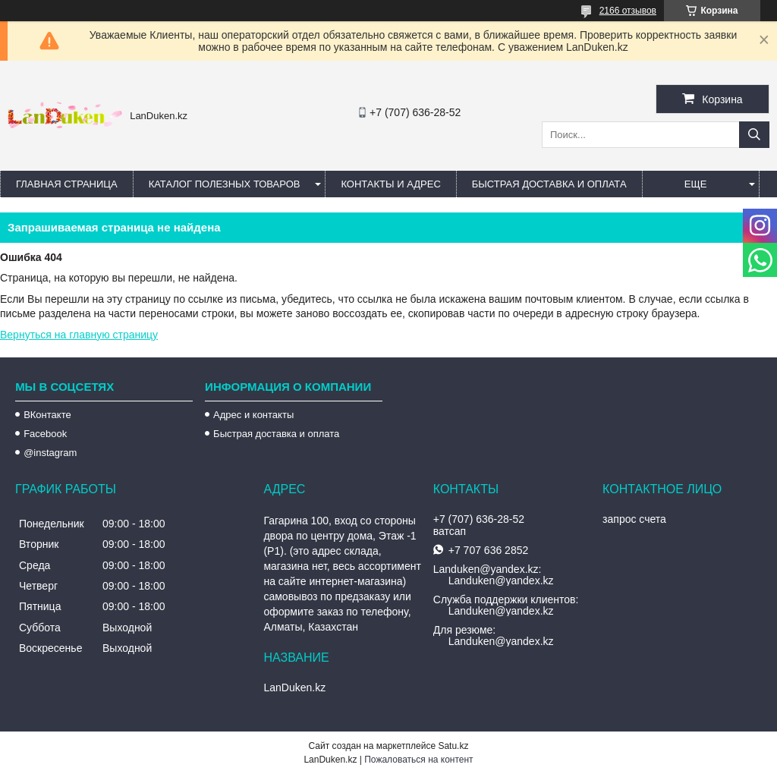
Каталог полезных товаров (224, 184)
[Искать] (754, 134)
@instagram (50, 452)
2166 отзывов (627, 10)
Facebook (45, 433)
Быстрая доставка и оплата (276, 433)
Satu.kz (453, 746)
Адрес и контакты (253, 414)
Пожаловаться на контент (418, 759)
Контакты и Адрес (390, 184)
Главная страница (67, 184)
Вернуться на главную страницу (79, 335)
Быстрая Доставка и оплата (549, 184)
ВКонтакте (47, 414)
